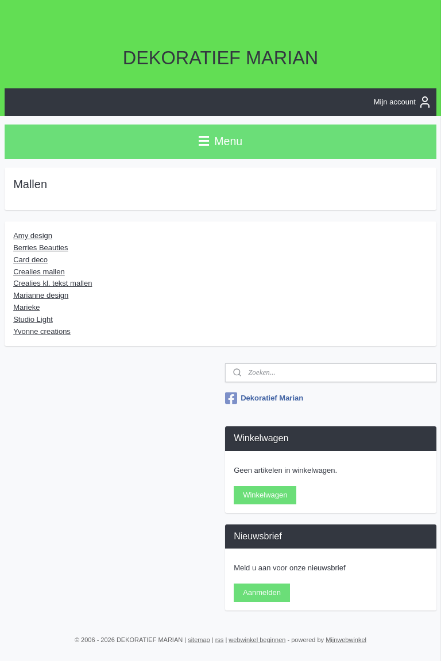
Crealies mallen (39, 271)
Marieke (26, 307)
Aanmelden (262, 592)
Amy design (32, 235)
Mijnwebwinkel (346, 639)
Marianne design (40, 295)
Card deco (30, 259)
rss (219, 639)
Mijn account (403, 102)
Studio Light (33, 318)
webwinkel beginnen (257, 639)
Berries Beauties (40, 247)
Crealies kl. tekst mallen (52, 283)
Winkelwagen (265, 495)
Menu (220, 141)
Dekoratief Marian (264, 398)
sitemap (199, 639)
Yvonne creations (42, 330)
